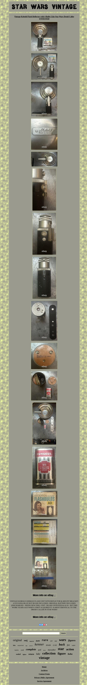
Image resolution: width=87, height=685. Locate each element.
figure (62, 653)
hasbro (17, 650)
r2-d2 (55, 645)
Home (44, 667)
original (17, 640)
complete (31, 649)
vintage (44, 658)
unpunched (21, 645)
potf (39, 650)
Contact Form (44, 674)
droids (48, 645)
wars (62, 640)
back (62, 644)
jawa (44, 650)
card (22, 650)
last (26, 645)
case (56, 641)
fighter (24, 654)
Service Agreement (44, 681)
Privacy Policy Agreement (44, 678)
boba (70, 654)
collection (49, 653)
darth (38, 641)
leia (14, 645)
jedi (51, 641)
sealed (18, 654)
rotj (25, 640)
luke (38, 654)
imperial (32, 641)
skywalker (52, 650)
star (61, 649)
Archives (44, 670)
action (70, 649)
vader (73, 645)
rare (45, 640)
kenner (39, 644)
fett (68, 645)
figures (71, 640)
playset (31, 645)
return (31, 654)
